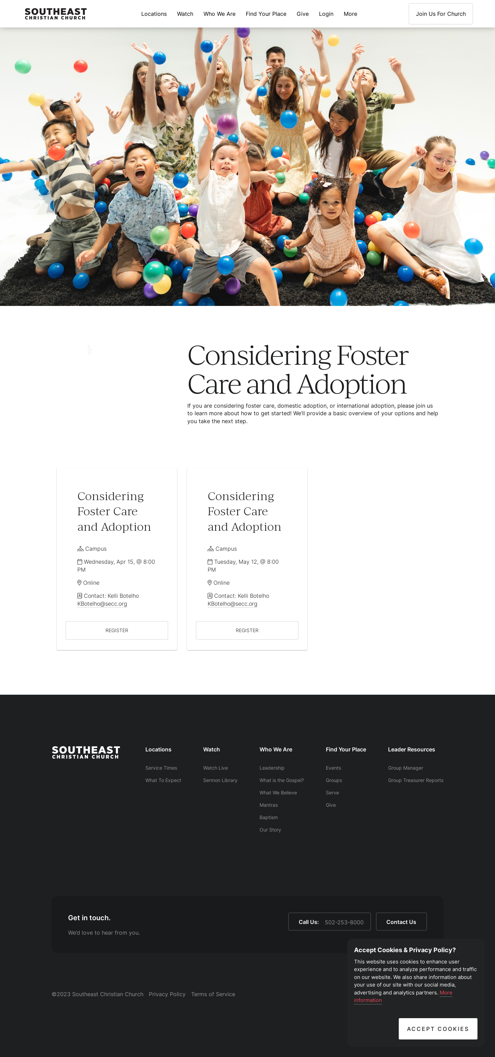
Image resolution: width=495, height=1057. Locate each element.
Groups (334, 780)
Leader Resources (411, 749)
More (350, 13)
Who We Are (219, 13)
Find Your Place (266, 13)
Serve (332, 792)
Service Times (161, 768)
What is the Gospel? (282, 780)
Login (326, 13)
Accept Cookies (438, 1028)
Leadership (272, 768)
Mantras (269, 805)
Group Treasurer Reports (415, 780)
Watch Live (215, 768)
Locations (154, 13)
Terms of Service (213, 994)
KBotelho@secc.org (102, 603)
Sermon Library (220, 780)
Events (333, 768)
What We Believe (278, 792)
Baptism (269, 817)
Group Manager (405, 768)
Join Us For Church (441, 13)
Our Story (270, 830)
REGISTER (117, 630)
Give (303, 13)
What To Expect (163, 780)
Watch (185, 13)
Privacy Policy (167, 994)
